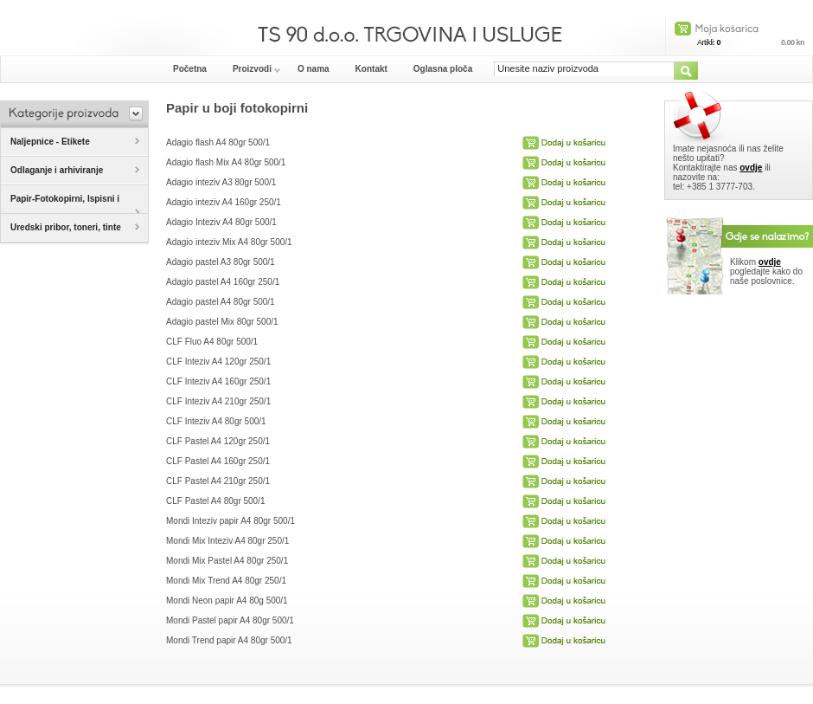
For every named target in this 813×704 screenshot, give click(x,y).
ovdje (750, 167)
